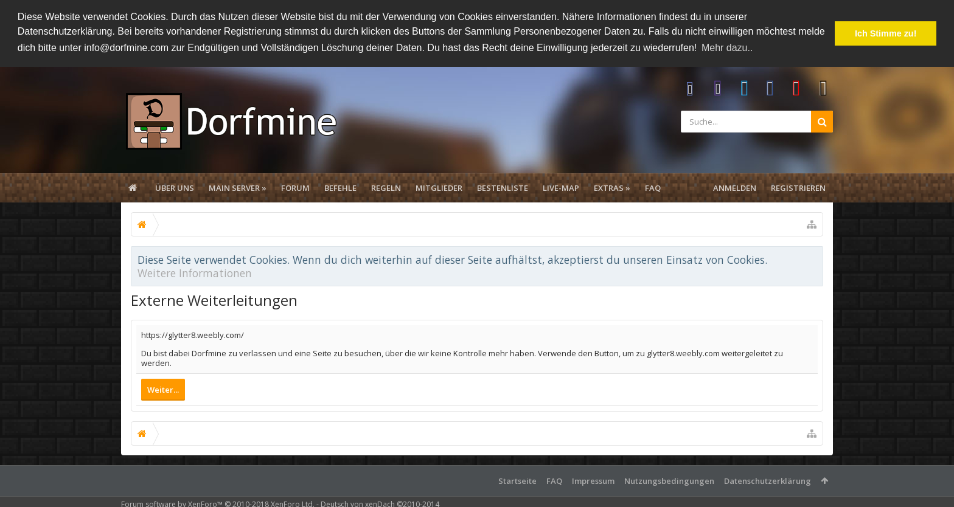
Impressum (593, 480)
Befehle (340, 187)
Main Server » (237, 187)
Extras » (612, 187)
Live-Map (561, 187)
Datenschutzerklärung (767, 480)
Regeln (386, 187)
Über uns (174, 187)
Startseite (517, 480)
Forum (295, 187)
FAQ (653, 187)
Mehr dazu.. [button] (727, 48)
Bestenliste (502, 187)
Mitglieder (439, 187)
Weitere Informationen (195, 272)
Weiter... (163, 389)
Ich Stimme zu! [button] (886, 33)
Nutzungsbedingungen (669, 480)
